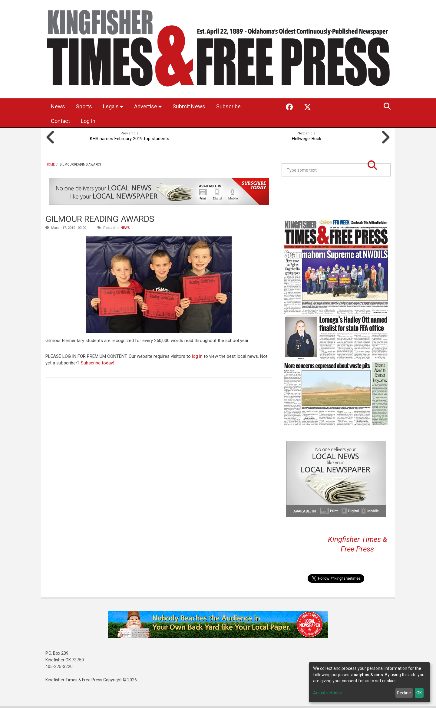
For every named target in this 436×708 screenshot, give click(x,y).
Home (50, 164)
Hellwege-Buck (306, 138)
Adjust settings (327, 692)
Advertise (148, 106)
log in (197, 356)
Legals (113, 106)
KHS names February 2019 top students (129, 138)
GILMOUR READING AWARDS (99, 219)
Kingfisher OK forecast (378, 191)
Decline (404, 692)
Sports (84, 106)
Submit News (189, 106)
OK (419, 692)
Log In (88, 121)
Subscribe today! (97, 363)
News (58, 106)
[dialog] (369, 682)
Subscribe (228, 106)
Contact (60, 121)
